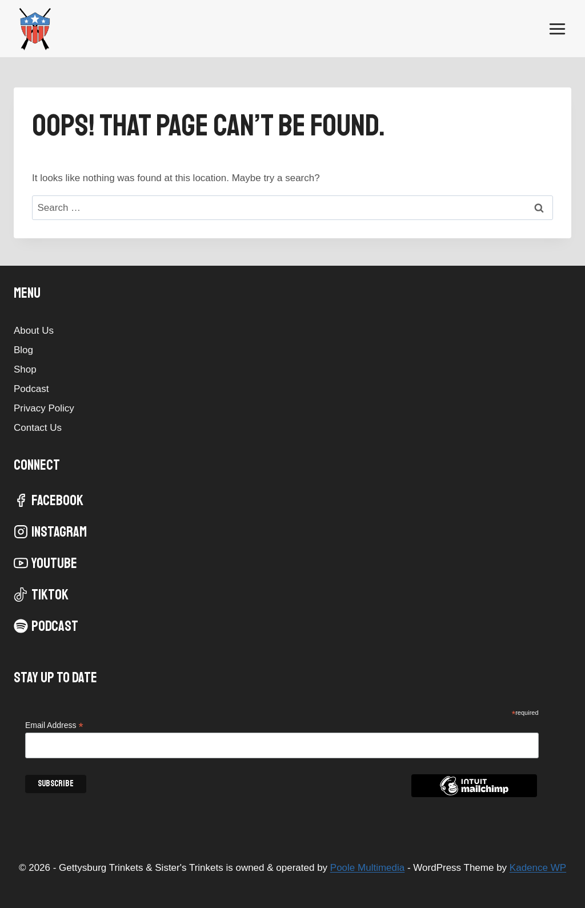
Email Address (54, 725)
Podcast (31, 388)
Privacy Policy (44, 408)
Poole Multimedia (367, 867)
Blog (23, 350)
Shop (25, 369)
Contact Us (38, 427)
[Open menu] (557, 28)
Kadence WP (538, 867)
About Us (34, 330)
